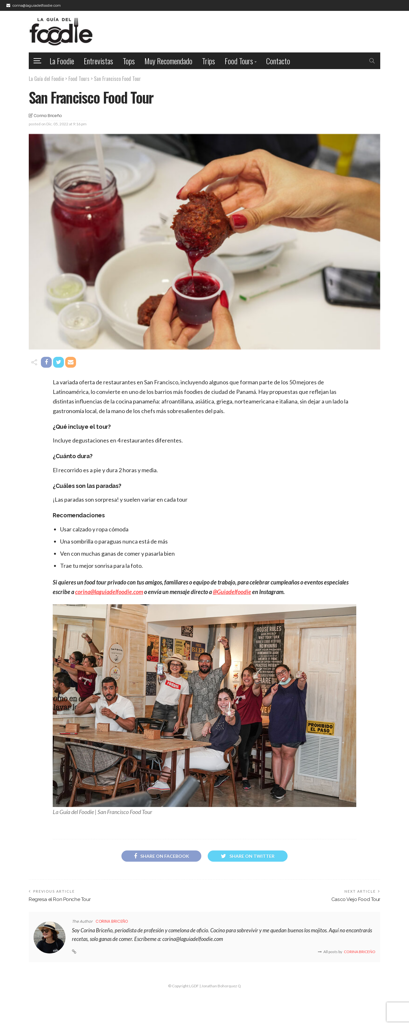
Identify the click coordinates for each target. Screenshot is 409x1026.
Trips (208, 61)
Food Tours (239, 61)
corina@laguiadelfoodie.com (109, 591)
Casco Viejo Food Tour (355, 899)
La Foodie (62, 61)
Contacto (278, 61)
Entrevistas (98, 61)
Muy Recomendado (168, 61)
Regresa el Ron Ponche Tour (59, 899)
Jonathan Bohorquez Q (221, 985)
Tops (129, 61)
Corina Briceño (48, 115)
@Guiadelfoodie (232, 591)
